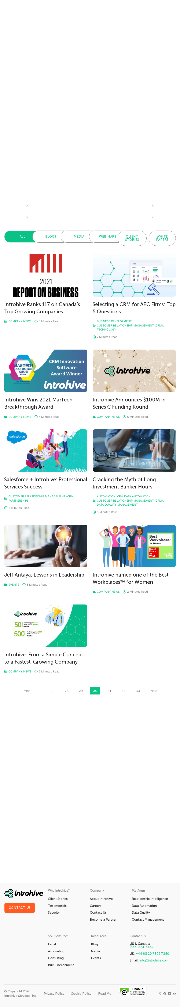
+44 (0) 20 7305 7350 (152, 953)
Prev (26, 691)
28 (68, 690)
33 (139, 690)
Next (153, 691)
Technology (106, 329)
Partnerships (18, 500)
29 (82, 690)
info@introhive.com (154, 960)
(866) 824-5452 (142, 946)
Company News (19, 321)
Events (13, 584)
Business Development (114, 321)
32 (125, 690)
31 (110, 690)
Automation (106, 496)
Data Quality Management (117, 504)
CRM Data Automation (134, 496)
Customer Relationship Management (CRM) (130, 325)
